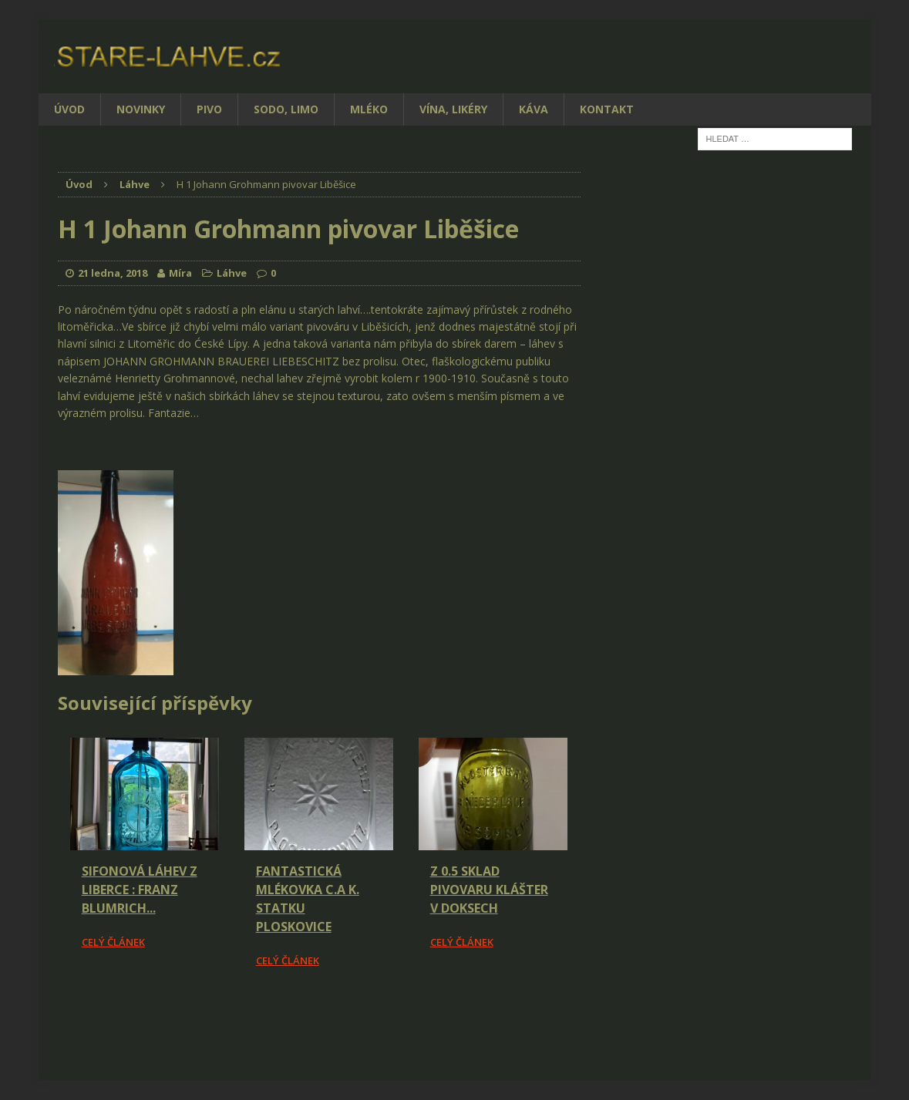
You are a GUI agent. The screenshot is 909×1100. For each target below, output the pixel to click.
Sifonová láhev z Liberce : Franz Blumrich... (139, 890)
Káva (533, 109)
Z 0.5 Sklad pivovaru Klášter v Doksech (489, 890)
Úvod (69, 109)
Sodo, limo (286, 109)
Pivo (209, 109)
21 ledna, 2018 (112, 273)
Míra (180, 273)
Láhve (232, 273)
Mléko (369, 109)
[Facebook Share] (60, 1012)
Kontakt (607, 109)
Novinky (140, 109)
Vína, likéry (453, 109)
